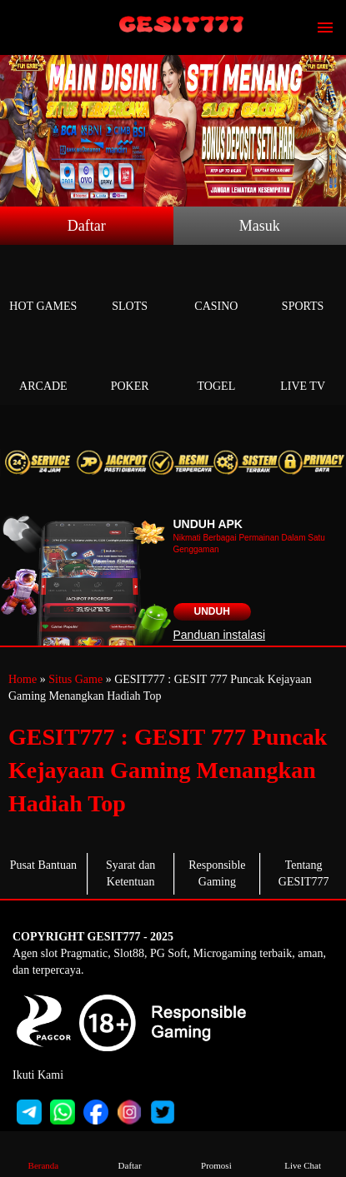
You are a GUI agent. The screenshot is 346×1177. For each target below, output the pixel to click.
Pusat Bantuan (44, 865)
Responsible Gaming (216, 873)
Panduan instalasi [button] (219, 634)
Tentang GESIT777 (303, 873)
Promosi (216, 1153)
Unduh (212, 611)
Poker (130, 367)
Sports (302, 287)
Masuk (259, 225)
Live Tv (302, 367)
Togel (216, 367)
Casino (216, 287)
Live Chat (303, 1153)
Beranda (43, 1153)
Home (22, 679)
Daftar (87, 225)
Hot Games (43, 287)
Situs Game (75, 679)
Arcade (43, 367)
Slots (130, 287)
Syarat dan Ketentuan (130, 873)
